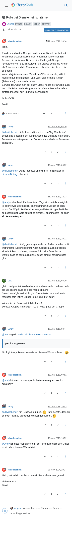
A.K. (10, 281)
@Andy (6, 202)
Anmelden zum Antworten (56, 30)
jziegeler (18, 508)
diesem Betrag (9, 174)
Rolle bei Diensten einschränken (34, 334)
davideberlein (15, 41)
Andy (11, 127)
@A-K (5, 334)
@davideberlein (10, 132)
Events (10, 24)
